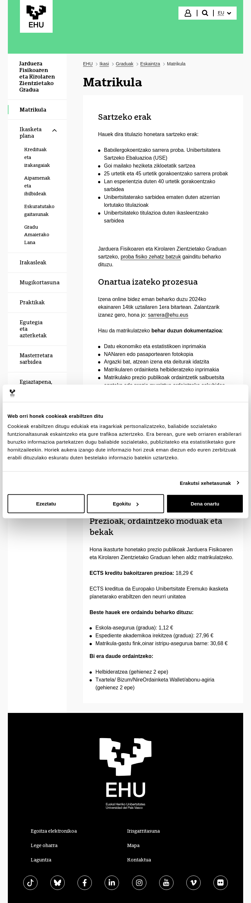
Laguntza (41, 859)
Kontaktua (139, 859)
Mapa (133, 845)
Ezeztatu (46, 503)
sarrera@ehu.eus (168, 315)
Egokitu (126, 503)
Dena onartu (205, 503)
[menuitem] (224, 13)
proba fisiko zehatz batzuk (151, 256)
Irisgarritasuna (143, 831)
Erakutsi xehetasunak (205, 483)
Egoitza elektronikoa (54, 831)
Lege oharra (44, 845)
